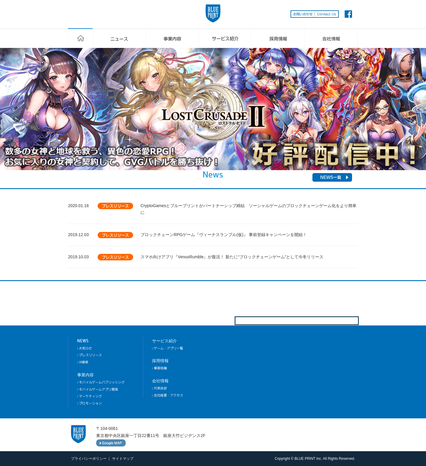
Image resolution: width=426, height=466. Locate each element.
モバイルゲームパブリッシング (101, 382)
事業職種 (159, 368)
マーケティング (89, 396)
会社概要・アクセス (167, 395)
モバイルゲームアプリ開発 (97, 389)
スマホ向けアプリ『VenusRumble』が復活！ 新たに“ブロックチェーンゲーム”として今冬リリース (232, 256)
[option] (213, 109)
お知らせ (84, 348)
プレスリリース (89, 355)
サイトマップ (122, 459)
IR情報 (82, 362)
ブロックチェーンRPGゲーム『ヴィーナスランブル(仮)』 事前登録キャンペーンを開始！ (224, 234)
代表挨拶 (159, 388)
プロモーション (89, 403)
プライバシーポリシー (88, 459)
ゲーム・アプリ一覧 (167, 348)
